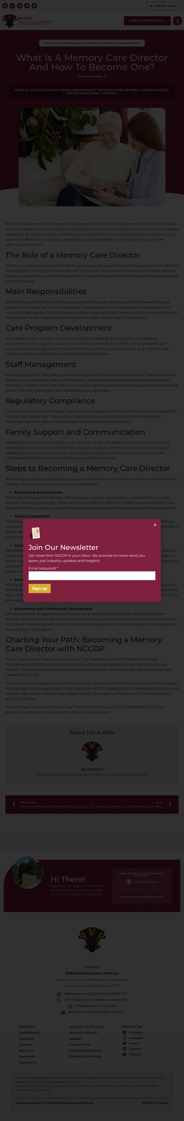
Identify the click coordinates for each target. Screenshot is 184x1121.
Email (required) (43, 568)
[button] (155, 524)
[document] (92, 560)
